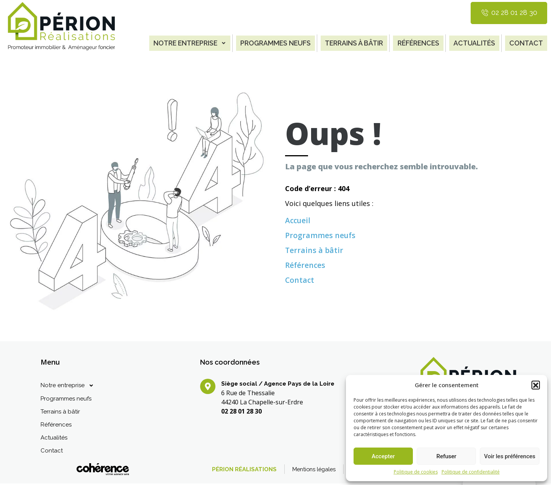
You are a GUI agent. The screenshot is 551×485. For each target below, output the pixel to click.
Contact (526, 43)
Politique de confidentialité (471, 472)
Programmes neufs (272, 43)
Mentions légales (306, 470)
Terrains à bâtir (351, 43)
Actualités (474, 43)
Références (417, 43)
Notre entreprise (184, 43)
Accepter (383, 456)
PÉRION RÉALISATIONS (235, 470)
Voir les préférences (509, 456)
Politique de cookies (416, 472)
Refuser (446, 456)
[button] (536, 385)
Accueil (298, 219)
